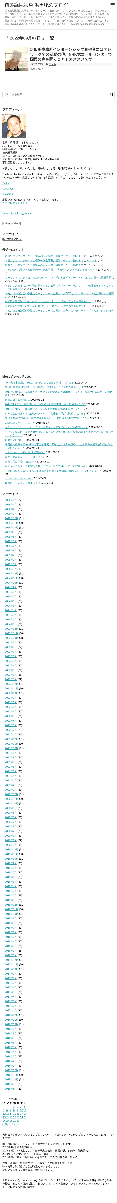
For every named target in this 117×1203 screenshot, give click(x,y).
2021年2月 (11, 785)
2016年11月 (11, 1019)
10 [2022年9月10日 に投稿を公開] (21, 1110)
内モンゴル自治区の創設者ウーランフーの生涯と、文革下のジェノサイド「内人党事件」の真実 (59, 293)
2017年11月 (11, 964)
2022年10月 (11, 693)
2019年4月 (11, 886)
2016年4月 (11, 1052)
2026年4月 (11, 500)
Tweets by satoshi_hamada (17, 213)
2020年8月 (11, 812)
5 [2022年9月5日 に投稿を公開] (3, 1110)
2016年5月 (11, 1047)
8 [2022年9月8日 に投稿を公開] (14, 1110)
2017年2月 (11, 1006)
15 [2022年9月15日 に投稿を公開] (14, 1113)
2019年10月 (11, 858)
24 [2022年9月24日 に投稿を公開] (21, 1117)
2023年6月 (11, 656)
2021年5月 (11, 771)
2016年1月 (11, 1065)
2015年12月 (11, 1070)
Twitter (6, 183)
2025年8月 (11, 536)
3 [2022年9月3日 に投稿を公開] (21, 1106)
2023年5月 (11, 661)
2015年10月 (11, 1079)
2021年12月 (11, 739)
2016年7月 (11, 1038)
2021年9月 (11, 753)
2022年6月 (11, 711)
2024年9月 (11, 587)
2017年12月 (11, 960)
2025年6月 (11, 546)
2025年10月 (11, 527)
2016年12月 (11, 1015)
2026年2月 (11, 509)
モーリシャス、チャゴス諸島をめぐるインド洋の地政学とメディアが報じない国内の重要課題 (58, 277)
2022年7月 (11, 707)
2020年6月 (11, 822)
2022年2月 (11, 730)
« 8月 (5, 1124)
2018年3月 (11, 946)
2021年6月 (11, 766)
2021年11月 (11, 743)
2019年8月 (11, 868)
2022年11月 (11, 688)
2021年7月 (11, 762)
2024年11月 (11, 578)
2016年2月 (11, 1061)
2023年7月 (11, 651)
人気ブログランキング (15, 203)
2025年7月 (11, 541)
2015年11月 (11, 1075)
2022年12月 (11, 684)
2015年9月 (11, 1084)
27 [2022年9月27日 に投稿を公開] (7, 1120)
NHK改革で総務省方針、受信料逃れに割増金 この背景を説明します (44, 387)
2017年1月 (11, 1010)
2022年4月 (11, 720)
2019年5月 (11, 881)
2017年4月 (11, 996)
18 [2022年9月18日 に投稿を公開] (25, 1113)
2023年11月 (11, 633)
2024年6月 (11, 601)
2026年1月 (11, 513)
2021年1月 (11, 789)
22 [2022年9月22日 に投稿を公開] (14, 1117)
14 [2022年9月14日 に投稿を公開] (11, 1113)
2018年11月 (11, 909)
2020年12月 (11, 794)
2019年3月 (11, 891)
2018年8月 (11, 923)
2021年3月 (11, 780)
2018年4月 (11, 941)
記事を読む (36, 68)
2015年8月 (11, 1088)
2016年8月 (11, 1033)
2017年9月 (11, 973)
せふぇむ (92, 260)
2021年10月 (11, 748)
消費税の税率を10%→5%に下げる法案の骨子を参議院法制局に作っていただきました (53, 470)
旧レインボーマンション (19, 478)
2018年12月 (11, 904)
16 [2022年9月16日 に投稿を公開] (18, 1113)
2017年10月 (11, 969)
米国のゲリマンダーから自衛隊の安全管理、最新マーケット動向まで (44, 256)
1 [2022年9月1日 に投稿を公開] (14, 1106)
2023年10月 (11, 638)
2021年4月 (11, 776)
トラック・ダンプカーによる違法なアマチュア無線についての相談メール (46, 427)
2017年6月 (11, 987)
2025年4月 (11, 555)
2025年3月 (11, 559)
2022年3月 (11, 725)
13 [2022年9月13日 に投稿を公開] (7, 1113)
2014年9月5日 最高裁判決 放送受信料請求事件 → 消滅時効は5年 (45, 404)
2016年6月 (11, 1042)
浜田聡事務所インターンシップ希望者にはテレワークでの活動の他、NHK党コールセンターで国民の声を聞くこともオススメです (71, 54)
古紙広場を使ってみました (20, 422)
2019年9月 (11, 863)
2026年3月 (11, 504)
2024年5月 (11, 605)
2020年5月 (11, 826)
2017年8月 (11, 978)
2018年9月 (11, 918)
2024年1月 (11, 624)
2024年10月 (11, 582)
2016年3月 (11, 1056)
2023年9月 (11, 642)
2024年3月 (11, 615)
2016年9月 (11, 1029)
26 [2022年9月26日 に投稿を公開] (4, 1120)
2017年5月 (11, 992)
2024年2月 (11, 619)
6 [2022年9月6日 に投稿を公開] (7, 1110)
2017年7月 (11, 983)
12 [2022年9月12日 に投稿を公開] (4, 1113)
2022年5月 (11, 716)
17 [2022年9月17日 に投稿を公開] (21, 1113)
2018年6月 (11, 932)
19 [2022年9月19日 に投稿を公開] (4, 1117)
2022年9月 (11, 697)
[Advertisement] (58, 345)
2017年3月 (11, 1001)
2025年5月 (11, 550)
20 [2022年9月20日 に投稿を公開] (7, 1117)
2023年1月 (11, 679)
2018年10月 (11, 914)
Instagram (8, 194)
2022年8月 (11, 702)
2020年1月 (11, 845)
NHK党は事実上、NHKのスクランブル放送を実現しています (39, 382)
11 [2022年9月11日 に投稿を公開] (25, 1110)
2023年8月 (11, 647)
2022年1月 (11, 734)
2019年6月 (11, 877)
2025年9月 (11, 532)
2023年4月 (11, 665)
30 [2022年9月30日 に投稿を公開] (18, 1120)
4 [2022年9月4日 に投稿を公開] (24, 1106)
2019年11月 (11, 854)
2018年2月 (11, 950)
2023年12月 (11, 628)
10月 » (14, 1124)
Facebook (7, 188)
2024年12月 (11, 573)
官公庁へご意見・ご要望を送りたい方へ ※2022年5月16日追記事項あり (46, 466)
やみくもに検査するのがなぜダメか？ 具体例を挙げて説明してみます (45, 413)
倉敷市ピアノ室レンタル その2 (22, 483)
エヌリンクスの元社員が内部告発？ (25, 452)
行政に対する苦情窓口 (17, 399)
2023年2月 (11, 674)
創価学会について (15, 440)
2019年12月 (11, 849)
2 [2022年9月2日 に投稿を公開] (17, 1106)
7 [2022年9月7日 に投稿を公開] (10, 1110)
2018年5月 (11, 937)
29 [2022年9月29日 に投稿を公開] (14, 1120)
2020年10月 (11, 803)
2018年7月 (11, 927)
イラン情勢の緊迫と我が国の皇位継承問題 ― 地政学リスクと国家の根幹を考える (51, 269)
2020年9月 (11, 808)
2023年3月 (11, 670)
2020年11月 (11, 799)
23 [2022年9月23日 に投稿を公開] (18, 1117)
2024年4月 (11, 610)
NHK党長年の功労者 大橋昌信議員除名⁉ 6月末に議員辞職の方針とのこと (47, 418)
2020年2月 (11, 840)
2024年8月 (11, 592)
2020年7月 (11, 817)
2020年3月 (11, 835)
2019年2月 (11, 895)
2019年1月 (11, 900)
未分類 (52, 64)
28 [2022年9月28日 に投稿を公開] (11, 1120)
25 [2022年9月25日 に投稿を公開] (25, 1117)
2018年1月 (11, 955)
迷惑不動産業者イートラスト (21, 457)
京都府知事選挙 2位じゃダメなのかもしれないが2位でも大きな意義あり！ (48, 301)
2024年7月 (11, 596)
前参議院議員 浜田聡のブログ (36, 4)
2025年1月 (11, 569)
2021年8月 (11, 757)
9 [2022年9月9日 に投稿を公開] (17, 1110)
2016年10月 (11, 1024)
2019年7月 (11, 872)
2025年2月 (11, 564)
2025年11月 (11, 523)
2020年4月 (11, 831)
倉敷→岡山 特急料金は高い (20, 461)
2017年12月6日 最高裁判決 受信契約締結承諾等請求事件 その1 (43, 409)
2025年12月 (11, 518)
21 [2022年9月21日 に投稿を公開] (11, 1117)
